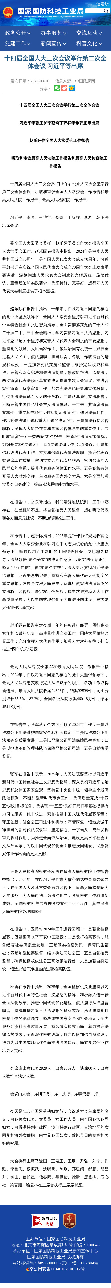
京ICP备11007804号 (80, 1263)
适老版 (102, 3)
